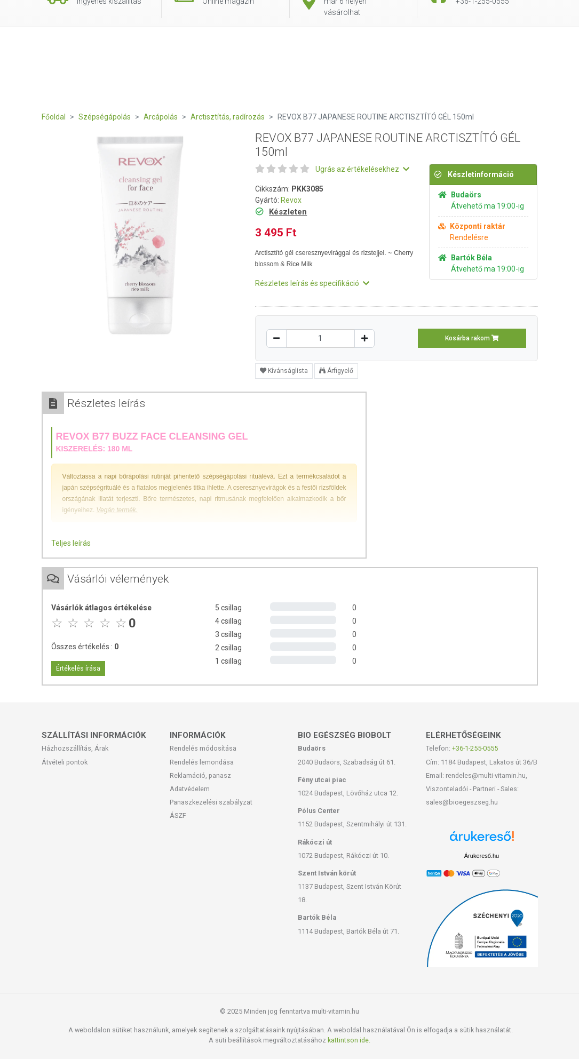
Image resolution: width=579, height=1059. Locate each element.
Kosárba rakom (472, 338)
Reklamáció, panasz (200, 775)
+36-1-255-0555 (475, 748)
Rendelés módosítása (203, 748)
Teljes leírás (71, 543)
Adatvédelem (190, 789)
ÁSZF (178, 815)
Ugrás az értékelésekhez (362, 169)
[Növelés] (364, 338)
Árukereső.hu (481, 856)
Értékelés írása (78, 668)
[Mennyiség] (320, 338)
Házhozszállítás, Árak (75, 748)
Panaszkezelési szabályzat (211, 802)
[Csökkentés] (276, 338)
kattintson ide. (349, 1040)
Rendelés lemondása (202, 762)
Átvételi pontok (65, 762)
